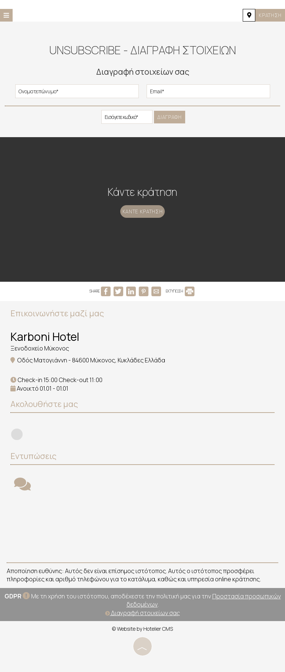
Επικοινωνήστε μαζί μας (58, 322)
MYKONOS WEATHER (142, 536)
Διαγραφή (169, 118)
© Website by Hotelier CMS (142, 636)
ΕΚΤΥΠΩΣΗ (180, 300)
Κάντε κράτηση (142, 220)
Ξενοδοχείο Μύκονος (40, 357)
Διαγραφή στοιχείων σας (142, 621)
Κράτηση (269, 15)
